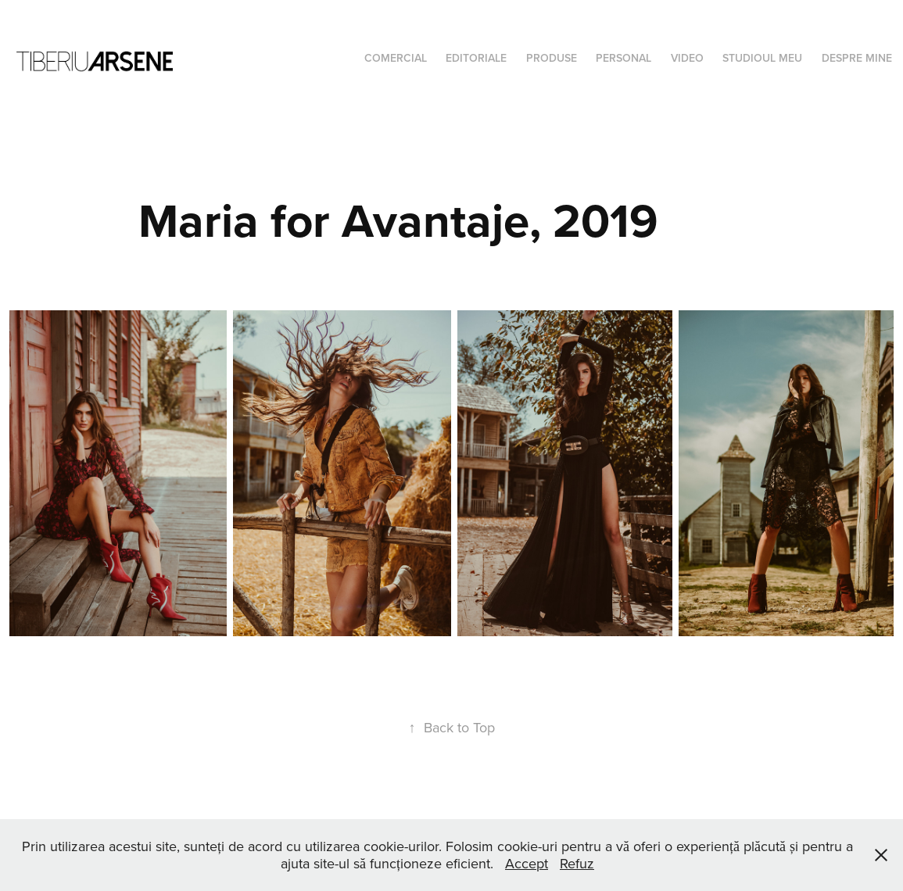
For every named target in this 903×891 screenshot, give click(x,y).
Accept (526, 863)
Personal (623, 58)
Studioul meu (762, 58)
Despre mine (857, 58)
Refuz (577, 863)
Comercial (395, 58)
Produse (551, 58)
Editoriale (476, 58)
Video (687, 58)
